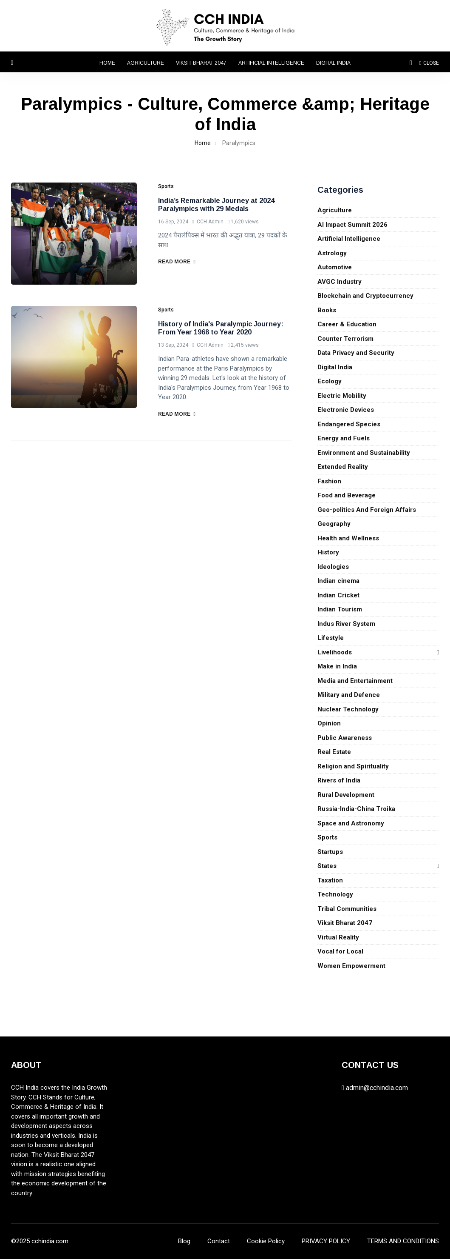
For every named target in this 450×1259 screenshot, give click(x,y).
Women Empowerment (351, 966)
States (327, 866)
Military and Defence (348, 695)
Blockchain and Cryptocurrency (365, 296)
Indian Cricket (338, 595)
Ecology (329, 381)
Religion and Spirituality (353, 766)
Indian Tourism (339, 609)
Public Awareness (344, 738)
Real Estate (334, 752)
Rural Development (345, 795)
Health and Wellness (348, 538)
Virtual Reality (338, 937)
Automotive (334, 267)
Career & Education (346, 324)
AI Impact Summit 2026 (352, 224)
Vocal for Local (340, 951)
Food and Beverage (346, 495)
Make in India (337, 666)
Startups (330, 852)
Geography (334, 524)
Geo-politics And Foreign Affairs (366, 510)
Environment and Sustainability (363, 453)
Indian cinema (338, 581)
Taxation (330, 880)
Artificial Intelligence (271, 63)
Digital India (333, 63)
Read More (176, 262)
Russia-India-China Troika (356, 809)
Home (107, 63)
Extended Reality (342, 467)
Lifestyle (330, 638)
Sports (327, 837)
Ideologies (333, 567)
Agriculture (145, 63)
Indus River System (346, 624)
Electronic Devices (345, 410)
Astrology (332, 253)
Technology (335, 894)
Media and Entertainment (355, 681)
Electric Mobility (341, 396)
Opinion (329, 723)
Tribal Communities (346, 909)
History (328, 552)
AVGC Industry (339, 281)
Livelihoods (334, 652)
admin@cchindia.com (377, 1088)
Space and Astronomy (350, 823)
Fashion (329, 481)
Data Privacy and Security (355, 353)
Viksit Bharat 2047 (201, 63)
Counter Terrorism (345, 339)
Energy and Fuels (343, 438)
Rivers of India (338, 780)
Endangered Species (348, 424)
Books (326, 310)
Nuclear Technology (348, 709)
